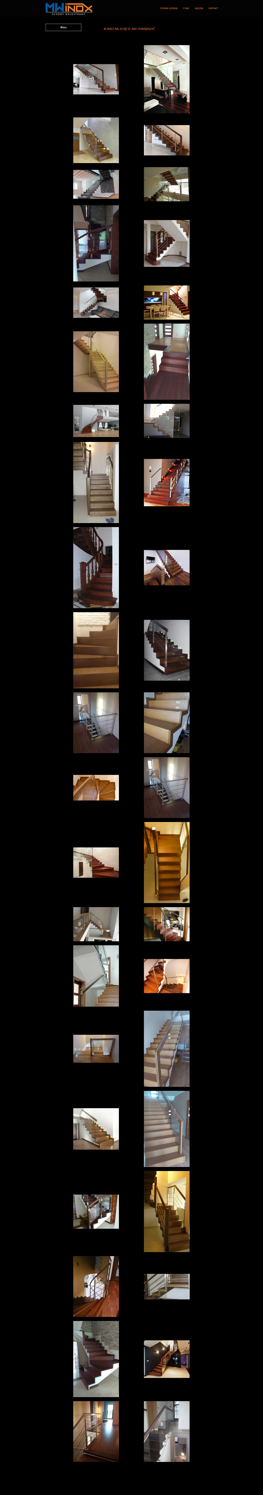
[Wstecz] (63, 27)
